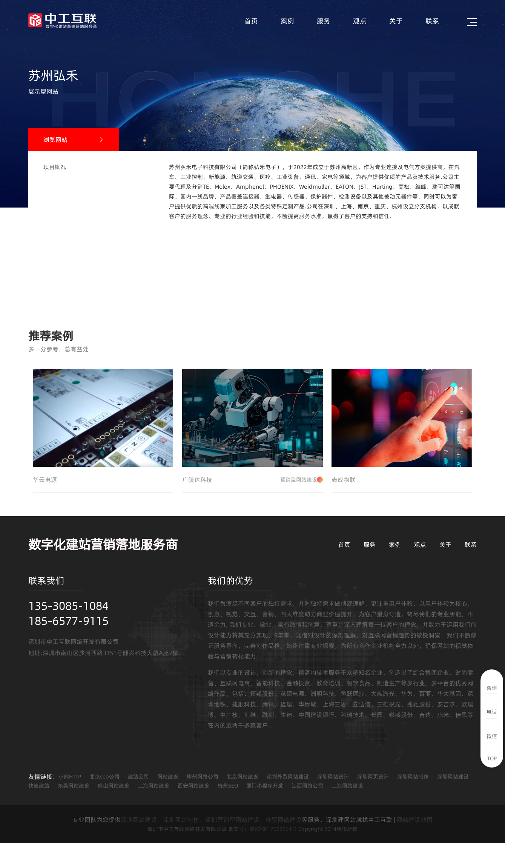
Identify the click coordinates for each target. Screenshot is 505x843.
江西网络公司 (307, 785)
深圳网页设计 (373, 776)
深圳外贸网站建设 (288, 776)
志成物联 (344, 479)
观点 (360, 21)
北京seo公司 (104, 776)
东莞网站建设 (73, 785)
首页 (251, 21)
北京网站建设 (242, 776)
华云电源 (45, 479)
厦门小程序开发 (264, 785)
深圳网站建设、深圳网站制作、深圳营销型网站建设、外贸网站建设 (211, 819)
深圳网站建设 (453, 776)
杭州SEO (228, 785)
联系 (432, 21)
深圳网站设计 (333, 776)
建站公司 (138, 776)
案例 (287, 21)
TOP (492, 758)
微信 (492, 736)
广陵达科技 (252, 479)
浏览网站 (55, 139)
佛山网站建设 (113, 785)
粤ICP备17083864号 (273, 829)
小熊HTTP (69, 776)
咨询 (492, 688)
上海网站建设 (153, 785)
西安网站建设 (193, 785)
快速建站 (38, 785)
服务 (323, 21)
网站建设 (167, 776)
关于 (396, 21)
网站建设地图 (414, 819)
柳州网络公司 (202, 776)
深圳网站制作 (413, 776)
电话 (492, 711)
